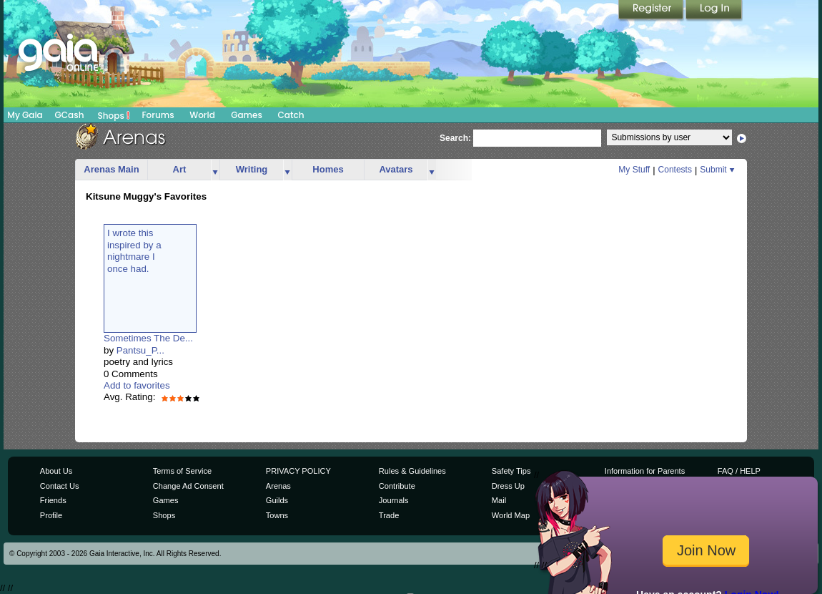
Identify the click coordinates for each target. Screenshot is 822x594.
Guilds (277, 500)
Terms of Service (182, 471)
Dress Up (508, 486)
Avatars (395, 169)
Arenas (278, 486)
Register (651, 10)
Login (714, 10)
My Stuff (634, 170)
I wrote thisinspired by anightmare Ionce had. (134, 250)
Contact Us (59, 486)
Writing (252, 169)
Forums (158, 115)
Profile (51, 515)
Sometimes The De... (148, 338)
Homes (327, 169)
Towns (277, 515)
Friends (53, 500)
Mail (499, 500)
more (215, 170)
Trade (389, 515)
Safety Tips (511, 471)
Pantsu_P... (140, 350)
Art (180, 169)
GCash (69, 115)
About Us (56, 471)
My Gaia (24, 115)
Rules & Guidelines (412, 471)
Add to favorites (137, 385)
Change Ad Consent (188, 486)
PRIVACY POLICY (298, 471)
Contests (675, 170)
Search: (455, 138)
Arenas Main (111, 169)
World (202, 115)
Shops (114, 115)
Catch (291, 115)
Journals (394, 500)
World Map (511, 515)
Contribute (397, 486)
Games (246, 115)
